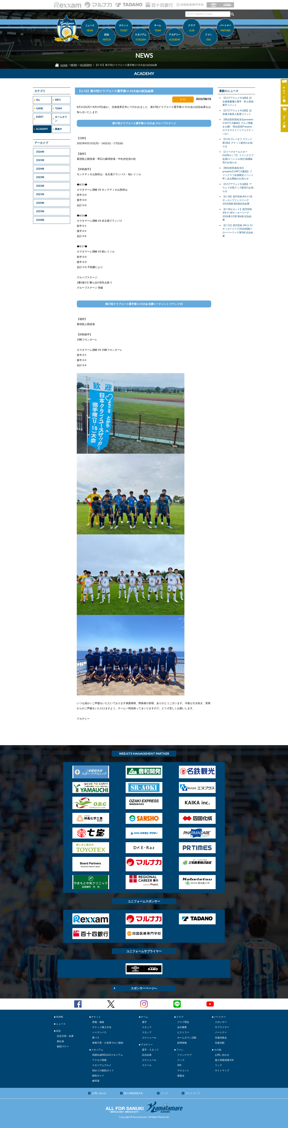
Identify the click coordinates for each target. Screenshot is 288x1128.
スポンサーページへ (144, 988)
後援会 (180, 1075)
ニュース (90, 28)
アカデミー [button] (174, 37)
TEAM (58, 108)
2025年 (40, 160)
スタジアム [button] (140, 37)
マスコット (183, 1070)
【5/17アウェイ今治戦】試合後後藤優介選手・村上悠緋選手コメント (237, 101)
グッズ (180, 1059)
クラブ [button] (191, 28)
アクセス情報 (99, 1059)
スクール (147, 1065)
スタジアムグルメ (101, 1065)
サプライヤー (222, 1027)
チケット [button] (124, 28)
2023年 (40, 177)
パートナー (221, 1032)
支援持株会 (221, 1037)
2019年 (40, 211)
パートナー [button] (225, 28)
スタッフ (147, 1027)
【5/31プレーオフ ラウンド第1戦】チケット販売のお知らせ (237, 143)
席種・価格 (98, 1022)
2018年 (40, 219)
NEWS (74, 64)
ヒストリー (183, 1032)
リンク (218, 1065)
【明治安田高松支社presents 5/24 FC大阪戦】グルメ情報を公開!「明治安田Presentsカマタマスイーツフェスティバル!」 (237, 126)
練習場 (95, 1080)
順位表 (60, 1041)
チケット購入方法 (101, 1027)
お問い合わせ (222, 1054)
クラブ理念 (183, 1022)
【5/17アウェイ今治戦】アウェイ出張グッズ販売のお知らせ (237, 188)
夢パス (95, 1037)
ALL (38, 99)
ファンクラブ (184, 1054)
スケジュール (149, 1037)
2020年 (40, 202)
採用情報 (182, 1042)
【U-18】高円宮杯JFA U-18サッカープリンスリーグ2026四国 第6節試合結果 (237, 200)
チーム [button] (158, 28)
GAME (39, 108)
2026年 (40, 151)
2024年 (40, 168)
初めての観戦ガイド (103, 1070)
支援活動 (219, 1042)
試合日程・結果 (65, 1035)
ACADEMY (86, 64)
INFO (58, 99)
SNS (179, 1065)
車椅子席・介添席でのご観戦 (107, 1042)
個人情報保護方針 (224, 1059)
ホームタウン (61, 118)
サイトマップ (222, 1070)
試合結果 (147, 1054)
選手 (144, 1022)
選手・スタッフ (150, 1049)
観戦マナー (63, 1046)
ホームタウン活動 (186, 1037)
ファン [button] (208, 37)
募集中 (58, 128)
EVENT (40, 116)
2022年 (40, 185)
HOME (64, 65)
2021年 (40, 194)
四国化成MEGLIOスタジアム (107, 1054)
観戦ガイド (98, 1075)
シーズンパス (99, 1032)
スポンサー (221, 1022)
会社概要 (182, 1027)
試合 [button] (107, 37)
